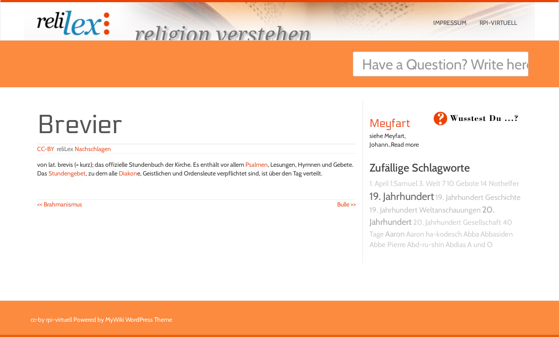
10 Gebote (463, 183)
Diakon (128, 173)
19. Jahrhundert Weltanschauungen (425, 209)
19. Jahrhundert (401, 196)
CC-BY (45, 149)
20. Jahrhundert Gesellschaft (457, 222)
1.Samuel (404, 183)
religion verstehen (223, 34)
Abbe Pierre (387, 244)
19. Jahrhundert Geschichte (478, 197)
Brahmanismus (59, 204)
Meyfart (390, 123)
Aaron (395, 233)
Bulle (346, 204)
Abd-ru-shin (425, 244)
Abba (471, 234)
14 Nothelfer (499, 183)
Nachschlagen (93, 149)
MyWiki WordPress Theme (138, 319)
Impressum (449, 23)
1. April (379, 183)
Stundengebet (67, 173)
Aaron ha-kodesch (434, 234)
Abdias (455, 244)
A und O (480, 244)
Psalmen (256, 164)
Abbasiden (496, 234)
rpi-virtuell (498, 23)
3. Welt (430, 183)
